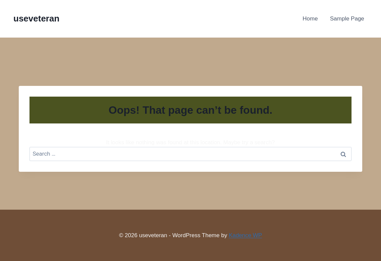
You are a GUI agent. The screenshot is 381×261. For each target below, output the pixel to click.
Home (310, 18)
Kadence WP (245, 235)
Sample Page (347, 18)
